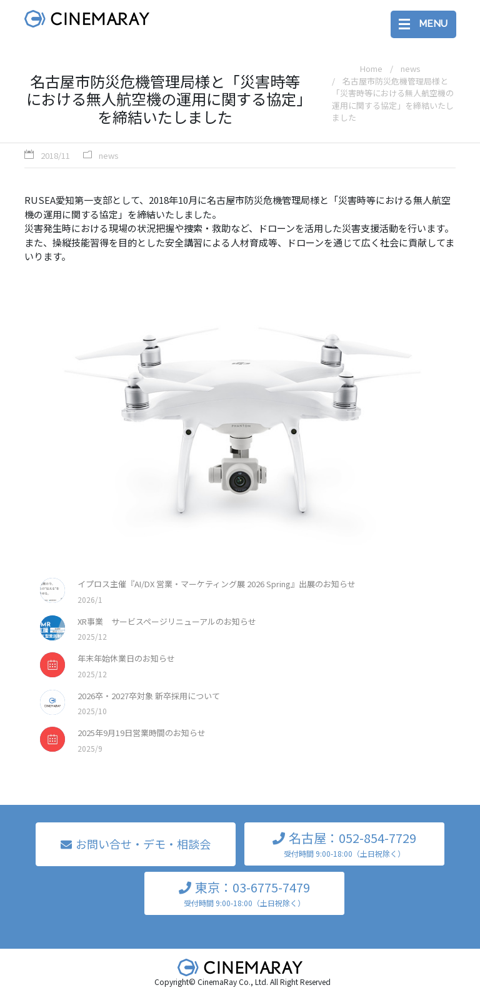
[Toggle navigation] (423, 24)
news (109, 155)
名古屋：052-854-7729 (344, 844)
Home (371, 68)
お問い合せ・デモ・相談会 (143, 844)
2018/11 (55, 155)
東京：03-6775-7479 (244, 893)
